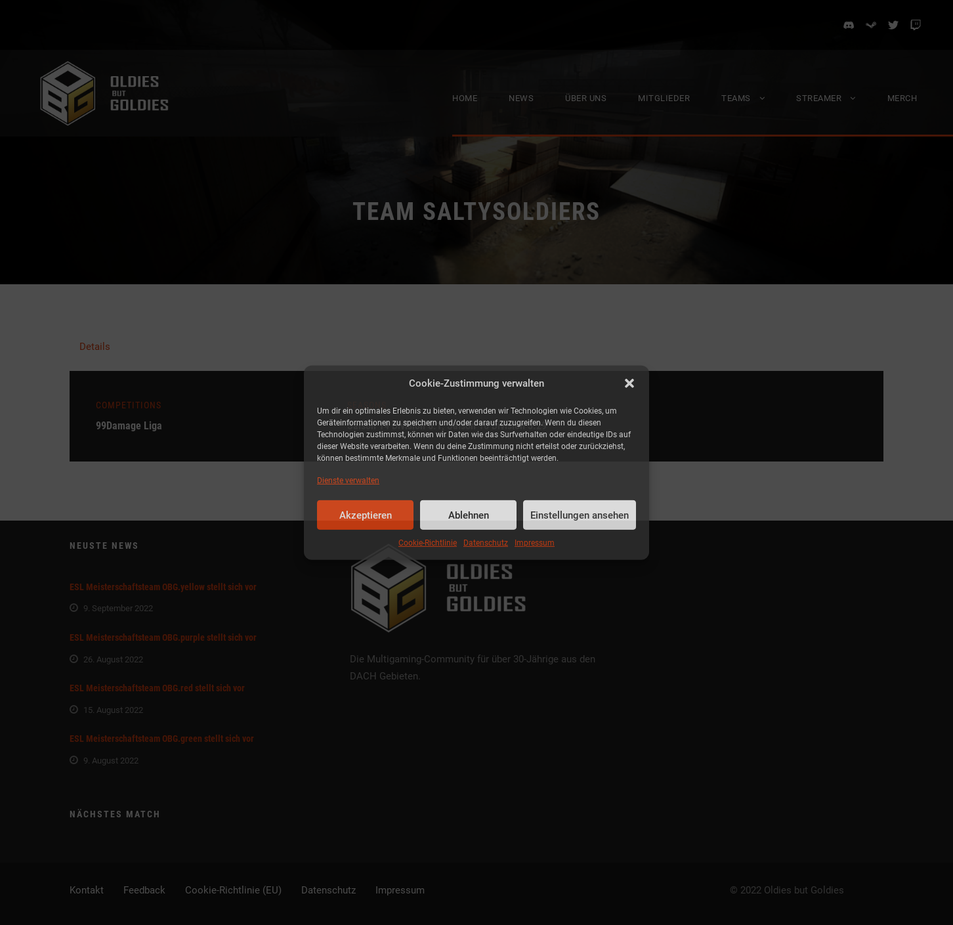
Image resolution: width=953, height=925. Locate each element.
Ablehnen (468, 515)
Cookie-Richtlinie (427, 543)
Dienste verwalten (348, 480)
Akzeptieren (365, 515)
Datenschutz (485, 543)
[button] (629, 383)
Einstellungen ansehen (579, 515)
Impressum (535, 543)
